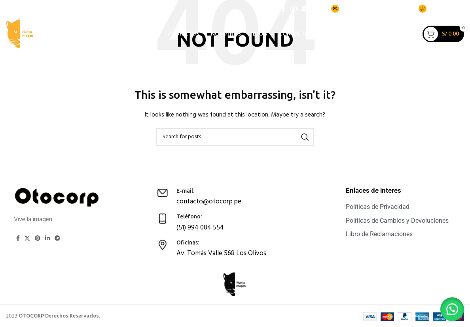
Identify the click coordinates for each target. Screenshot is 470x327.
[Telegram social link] (57, 238)
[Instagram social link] (293, 11)
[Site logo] (27, 45)
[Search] (235, 137)
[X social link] (27, 238)
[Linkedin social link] (47, 238)
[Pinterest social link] (37, 238)
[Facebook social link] (283, 11)
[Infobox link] (227, 196)
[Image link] (57, 197)
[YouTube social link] (305, 11)
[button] (450, 307)
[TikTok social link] (317, 11)
